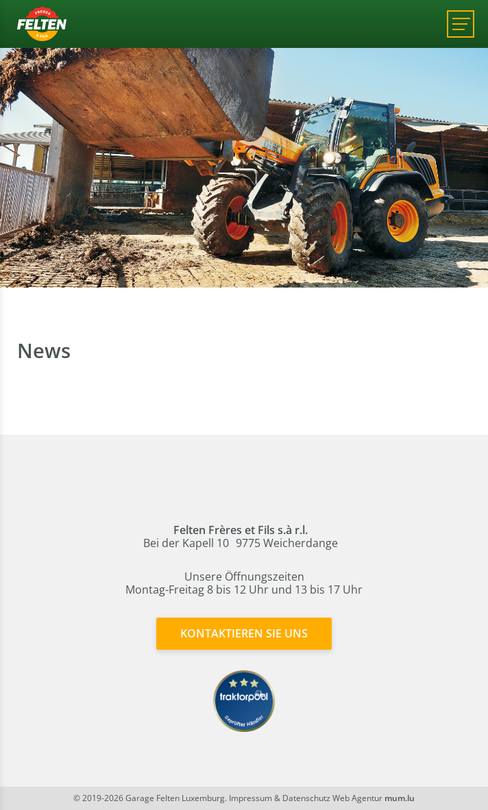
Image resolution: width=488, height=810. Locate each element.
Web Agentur (357, 798)
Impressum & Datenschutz (279, 798)
